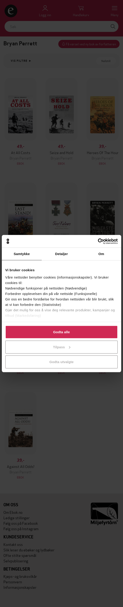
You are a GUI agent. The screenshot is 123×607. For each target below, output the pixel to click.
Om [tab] (101, 254)
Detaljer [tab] (61, 254)
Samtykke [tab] (22, 254)
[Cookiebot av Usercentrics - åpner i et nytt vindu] (98, 241)
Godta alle (61, 332)
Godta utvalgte (61, 362)
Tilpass (61, 347)
